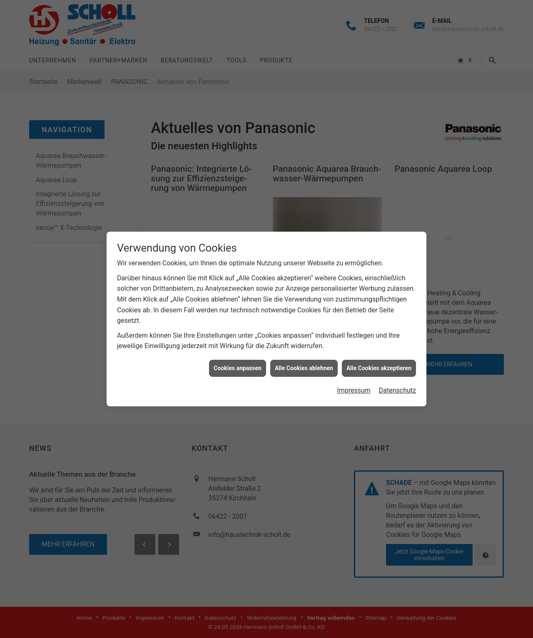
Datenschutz (397, 384)
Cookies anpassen (238, 361)
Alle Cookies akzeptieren (378, 361)
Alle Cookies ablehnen (304, 361)
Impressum (354, 384)
